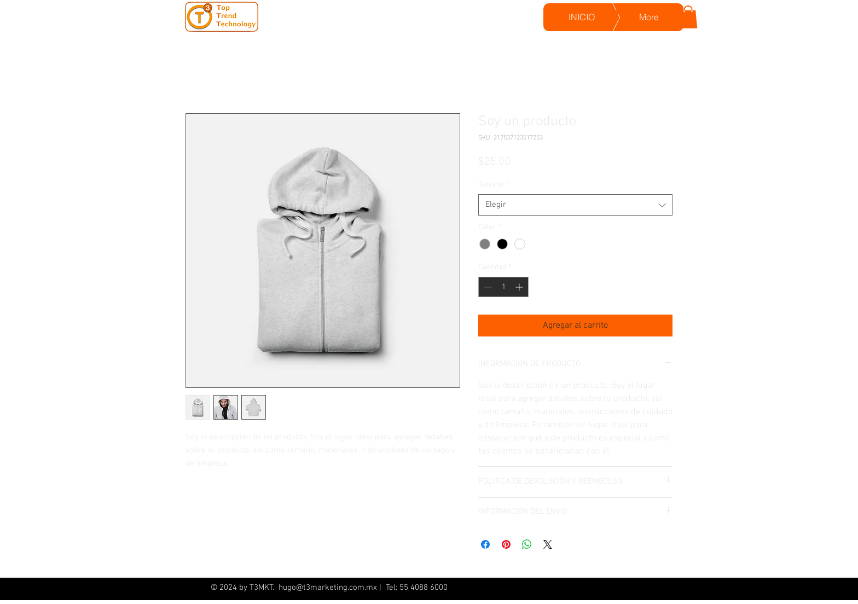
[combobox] (575, 205)
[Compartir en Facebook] (485, 544)
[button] (688, 16)
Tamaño (493, 184)
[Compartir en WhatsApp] (527, 544)
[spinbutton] (503, 287)
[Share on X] (547, 544)
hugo (286, 588)
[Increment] (520, 287)
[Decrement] (487, 287)
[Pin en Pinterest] (506, 544)
